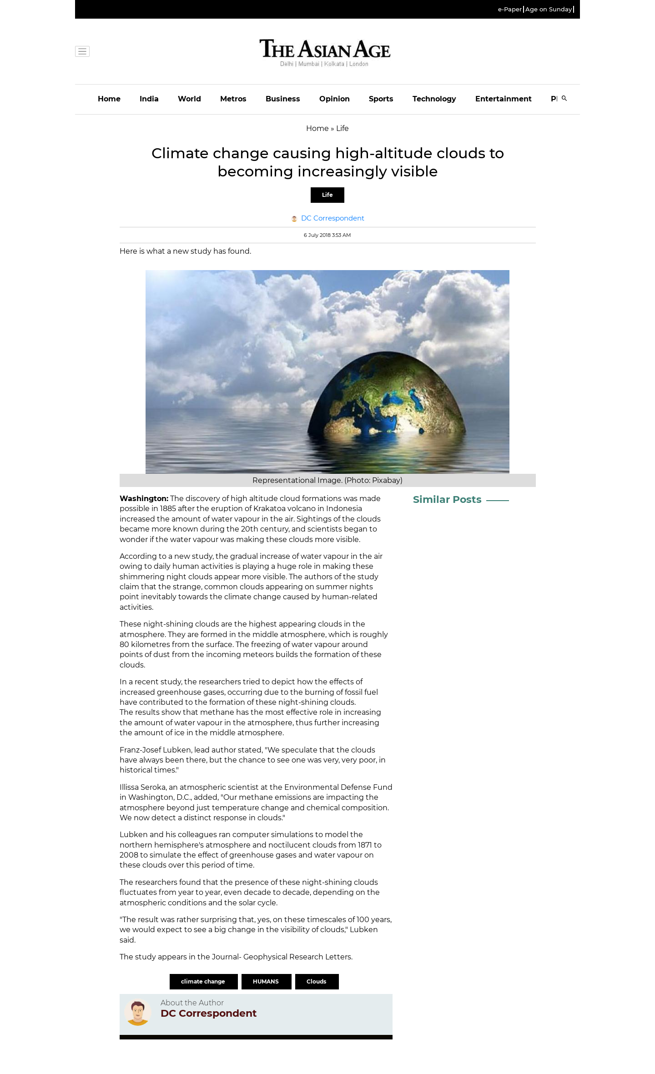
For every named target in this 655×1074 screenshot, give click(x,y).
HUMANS (266, 981)
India (149, 99)
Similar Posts (447, 499)
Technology (434, 99)
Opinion (334, 99)
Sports (381, 99)
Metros (233, 99)
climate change (204, 981)
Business (283, 99)
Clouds (317, 981)
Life (327, 194)
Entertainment (503, 99)
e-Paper (510, 9)
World (189, 99)
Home (109, 99)
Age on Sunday (548, 9)
